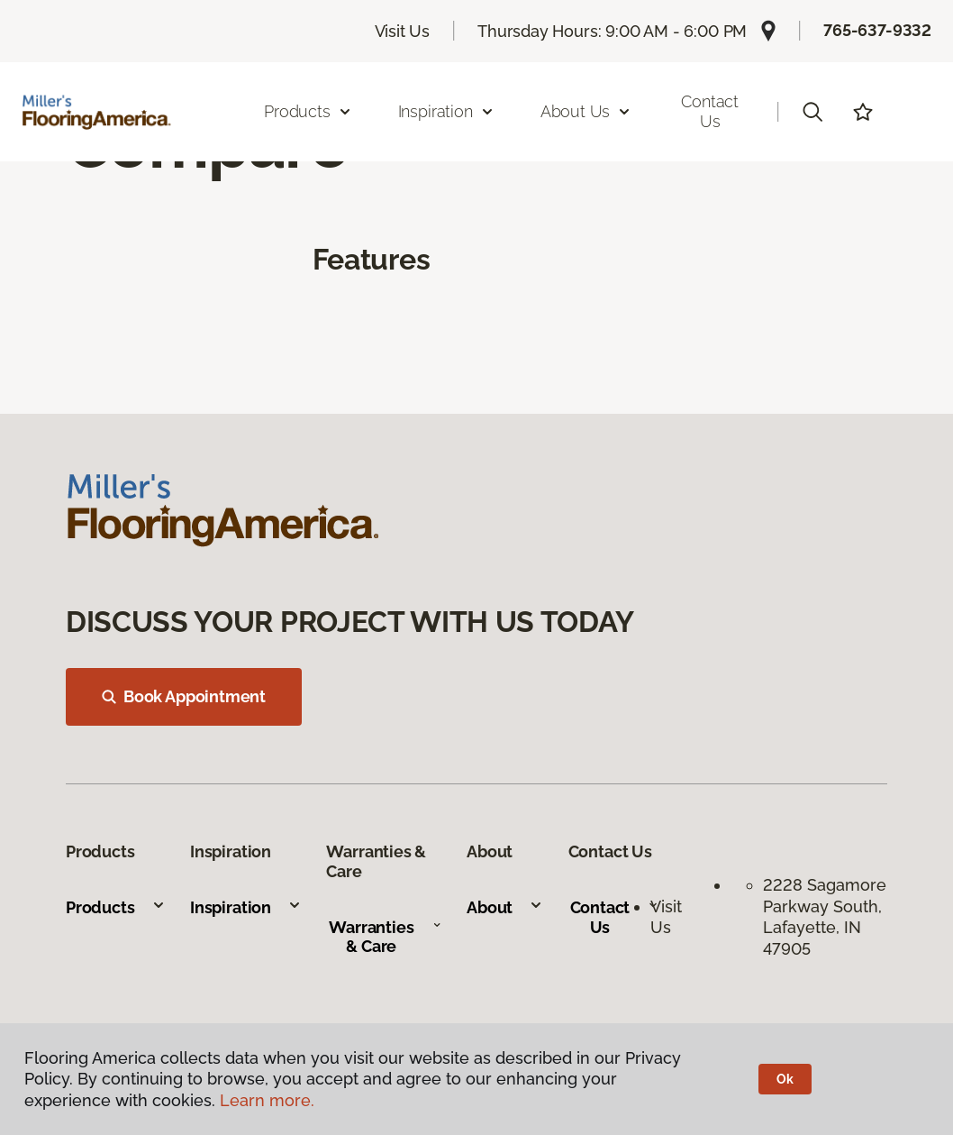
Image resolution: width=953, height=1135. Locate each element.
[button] (812, 112)
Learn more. (267, 1100)
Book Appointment (184, 696)
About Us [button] (586, 111)
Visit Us (403, 31)
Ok (785, 1079)
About (505, 907)
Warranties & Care (385, 937)
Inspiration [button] (446, 111)
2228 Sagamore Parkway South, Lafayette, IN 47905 (824, 916)
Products (116, 907)
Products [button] (308, 111)
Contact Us (710, 111)
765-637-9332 (877, 30)
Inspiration (246, 907)
